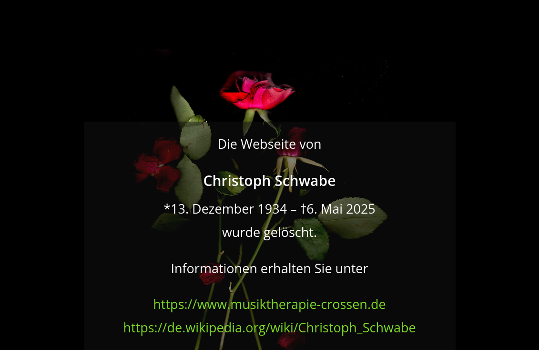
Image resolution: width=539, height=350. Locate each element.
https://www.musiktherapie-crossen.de (269, 304)
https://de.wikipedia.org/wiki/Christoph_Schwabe (269, 327)
